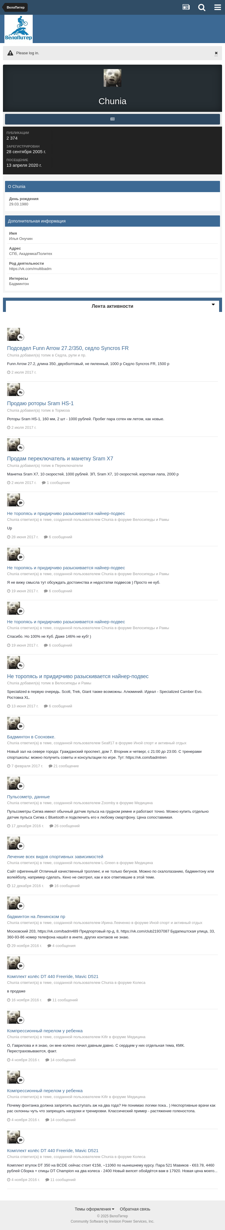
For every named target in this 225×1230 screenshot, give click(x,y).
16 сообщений (64, 886)
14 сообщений (60, 1060)
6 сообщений (58, 537)
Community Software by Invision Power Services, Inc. (112, 1221)
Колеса (139, 982)
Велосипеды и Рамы (151, 519)
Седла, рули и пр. (70, 355)
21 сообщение (64, 766)
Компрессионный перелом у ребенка (45, 1030)
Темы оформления (95, 1209)
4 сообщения (61, 945)
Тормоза (62, 410)
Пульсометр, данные (28, 796)
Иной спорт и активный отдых (160, 743)
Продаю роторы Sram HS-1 (40, 403)
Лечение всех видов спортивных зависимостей (55, 856)
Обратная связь (135, 1209)
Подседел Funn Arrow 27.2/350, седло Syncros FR (68, 348)
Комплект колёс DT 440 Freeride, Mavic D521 (52, 976)
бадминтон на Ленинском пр (36, 916)
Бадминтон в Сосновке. (31, 736)
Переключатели (69, 465)
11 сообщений (62, 1000)
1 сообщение (56, 482)
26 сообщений (64, 826)
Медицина (144, 803)
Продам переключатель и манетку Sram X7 (60, 459)
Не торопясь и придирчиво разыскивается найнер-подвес (66, 513)
